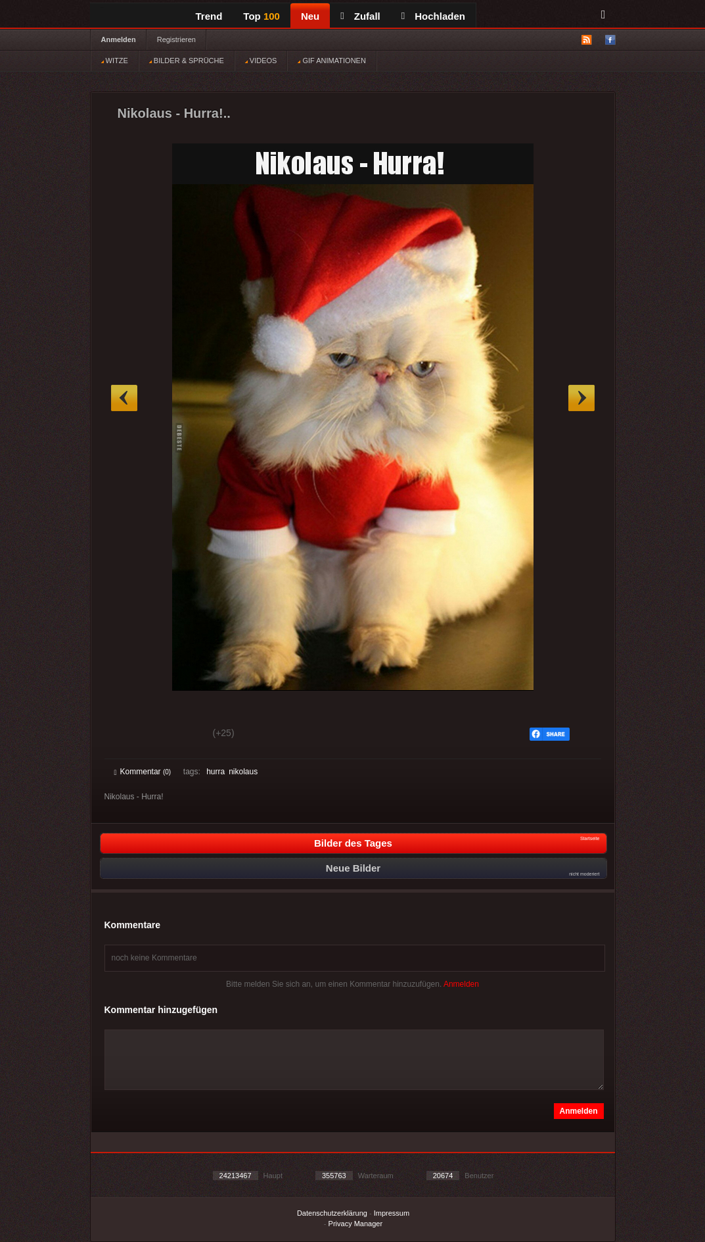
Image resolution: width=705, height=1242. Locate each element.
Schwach (178, 734)
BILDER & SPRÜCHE (186, 60)
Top (261, 16)
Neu (310, 16)
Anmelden (118, 39)
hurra (215, 771)
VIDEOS (261, 60)
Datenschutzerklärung (332, 1213)
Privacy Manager (356, 1224)
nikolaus (243, 771)
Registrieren (176, 39)
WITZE (114, 60)
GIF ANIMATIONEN (331, 60)
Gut (129, 734)
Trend (209, 16)
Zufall (360, 16)
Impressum (391, 1213)
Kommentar (142, 771)
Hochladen (433, 16)
